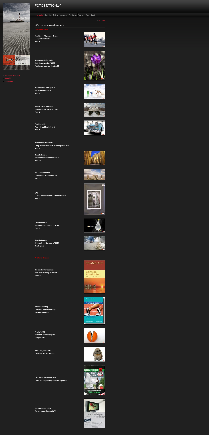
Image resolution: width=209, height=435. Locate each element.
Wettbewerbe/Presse (12, 75)
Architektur (73, 15)
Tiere (87, 15)
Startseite (39, 15)
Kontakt (8, 78)
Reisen (55, 15)
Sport (93, 15)
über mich (48, 15)
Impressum (9, 81)
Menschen (63, 15)
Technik (81, 15)
